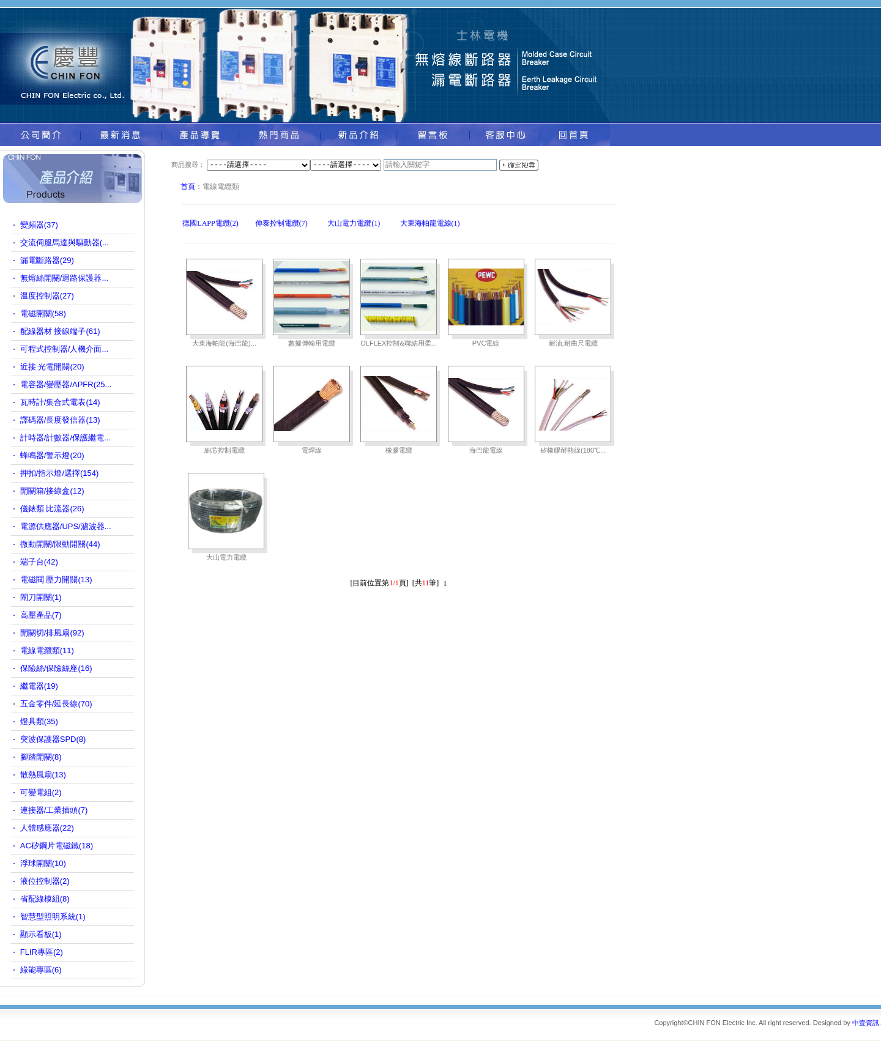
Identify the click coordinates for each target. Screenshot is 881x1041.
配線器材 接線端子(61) (60, 331)
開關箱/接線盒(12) (52, 490)
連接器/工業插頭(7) (54, 810)
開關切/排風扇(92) (52, 632)
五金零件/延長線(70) (56, 703)
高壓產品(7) (41, 615)
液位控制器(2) (45, 881)
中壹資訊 (865, 1022)
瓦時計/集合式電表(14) (60, 402)
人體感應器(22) (47, 827)
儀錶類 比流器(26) (52, 508)
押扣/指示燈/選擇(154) (59, 473)
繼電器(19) (39, 686)
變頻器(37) (39, 224)
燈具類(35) (39, 721)
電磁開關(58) (43, 313)
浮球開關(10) (43, 863)
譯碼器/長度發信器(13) (60, 419)
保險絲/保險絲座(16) (56, 668)
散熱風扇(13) (43, 774)
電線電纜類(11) (47, 650)
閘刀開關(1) (41, 597)
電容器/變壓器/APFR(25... (66, 384)
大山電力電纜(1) (353, 223)
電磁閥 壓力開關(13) (56, 579)
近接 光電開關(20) (52, 366)
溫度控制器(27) (47, 295)
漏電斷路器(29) (47, 260)
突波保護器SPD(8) (53, 739)
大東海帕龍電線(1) (430, 223)
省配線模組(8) (45, 898)
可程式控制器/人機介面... (64, 349)
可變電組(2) (41, 792)
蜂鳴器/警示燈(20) (52, 455)
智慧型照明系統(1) (53, 916)
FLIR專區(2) (41, 952)
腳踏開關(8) (41, 756)
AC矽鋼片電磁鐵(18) (56, 845)
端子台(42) (39, 561)
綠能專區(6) (41, 969)
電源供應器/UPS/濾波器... (65, 526)
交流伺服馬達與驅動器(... (64, 242)
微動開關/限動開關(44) (60, 544)
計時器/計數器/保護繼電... (65, 437)
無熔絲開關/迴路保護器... (64, 278)
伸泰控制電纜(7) (281, 223)
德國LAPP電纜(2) (210, 223)
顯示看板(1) (41, 934)
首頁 (187, 186)
